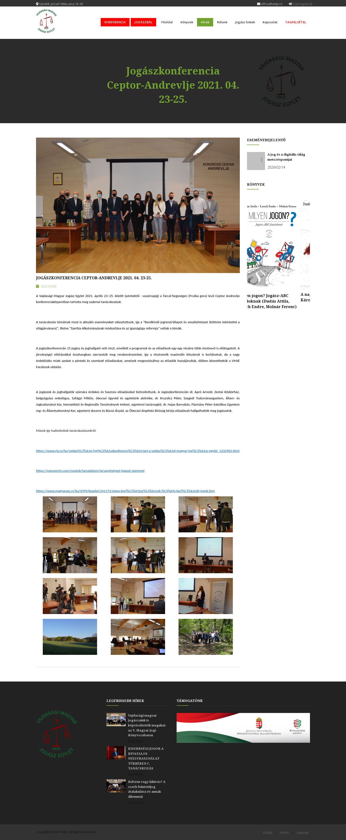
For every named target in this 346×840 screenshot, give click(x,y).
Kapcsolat (270, 22)
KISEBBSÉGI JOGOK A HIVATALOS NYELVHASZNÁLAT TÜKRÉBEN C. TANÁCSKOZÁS (146, 758)
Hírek (205, 22)
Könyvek (186, 22)
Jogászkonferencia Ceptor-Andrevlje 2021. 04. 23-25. (94, 278)
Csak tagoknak (300, 4)
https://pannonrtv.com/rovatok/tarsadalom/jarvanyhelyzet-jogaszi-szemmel (90, 471)
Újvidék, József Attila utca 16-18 (59, 4)
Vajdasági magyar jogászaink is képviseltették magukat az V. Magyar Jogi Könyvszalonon (147, 725)
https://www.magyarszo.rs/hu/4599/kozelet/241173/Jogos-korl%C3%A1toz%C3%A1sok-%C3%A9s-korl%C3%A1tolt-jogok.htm (125, 491)
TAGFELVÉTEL (295, 22)
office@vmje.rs (269, 4)
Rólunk (222, 22)
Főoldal (167, 22)
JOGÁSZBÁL (143, 22)
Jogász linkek (245, 22)
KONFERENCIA (115, 22)
